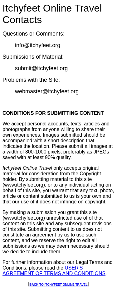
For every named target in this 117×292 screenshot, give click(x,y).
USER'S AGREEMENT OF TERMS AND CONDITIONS (53, 270)
